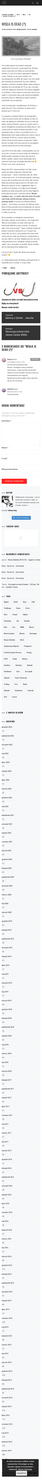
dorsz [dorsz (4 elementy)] (28, 608)
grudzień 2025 (7, 727)
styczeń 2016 (7, 1256)
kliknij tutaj (12, 510)
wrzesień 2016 (7, 1186)
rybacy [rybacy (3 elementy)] (24, 659)
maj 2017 (5, 1124)
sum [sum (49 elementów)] (18, 672)
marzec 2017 (6, 1133)
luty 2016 (5, 1248)
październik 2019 (8, 939)
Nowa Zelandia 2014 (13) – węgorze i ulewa (24, 560)
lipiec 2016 (5, 1204)
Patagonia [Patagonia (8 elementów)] (27, 646)
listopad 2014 (7, 1380)
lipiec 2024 (5, 762)
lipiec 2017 (5, 1106)
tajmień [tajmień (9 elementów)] (7, 678)
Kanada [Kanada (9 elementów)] (27, 621)
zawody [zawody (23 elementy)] (30, 691)
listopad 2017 (7, 1080)
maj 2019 (5, 974)
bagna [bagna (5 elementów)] (6, 602)
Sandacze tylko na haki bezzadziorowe (20, 299)
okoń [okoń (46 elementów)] (22, 640)
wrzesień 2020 (7, 886)
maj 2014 (5, 1433)
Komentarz (7, 421)
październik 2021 (8, 815)
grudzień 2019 (7, 921)
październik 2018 (8, 1027)
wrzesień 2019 (7, 948)
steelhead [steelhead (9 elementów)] (7, 672)
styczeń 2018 (7, 1071)
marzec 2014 (6, 1451)
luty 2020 (5, 904)
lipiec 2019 (5, 965)
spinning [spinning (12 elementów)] (18, 665)
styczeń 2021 (7, 851)
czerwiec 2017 (7, 1115)
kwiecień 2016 (7, 1230)
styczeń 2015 (7, 1362)
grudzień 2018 (7, 1009)
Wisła (13, 268)
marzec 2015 (6, 1345)
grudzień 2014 (7, 1371)
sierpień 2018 (6, 1036)
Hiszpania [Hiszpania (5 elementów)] (7, 621)
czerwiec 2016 (7, 1212)
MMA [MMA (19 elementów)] (22, 627)
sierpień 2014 (6, 1406)
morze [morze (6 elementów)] (31, 627)
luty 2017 (5, 1142)
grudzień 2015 (7, 1265)
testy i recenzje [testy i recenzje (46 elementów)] (21, 678)
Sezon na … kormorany (15, 566)
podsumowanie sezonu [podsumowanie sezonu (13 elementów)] (12, 653)
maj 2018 (5, 1045)
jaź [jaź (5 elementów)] (17, 621)
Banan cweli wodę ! (10, 307)
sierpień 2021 (6, 833)
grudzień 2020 (7, 859)
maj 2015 (5, 1327)
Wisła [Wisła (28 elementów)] (25, 684)
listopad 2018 (7, 1018)
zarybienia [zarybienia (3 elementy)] (18, 691)
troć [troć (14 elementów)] (16, 684)
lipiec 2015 (5, 1309)
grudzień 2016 (7, 1159)
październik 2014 (8, 1389)
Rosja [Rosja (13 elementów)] (15, 659)
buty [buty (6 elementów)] (24, 602)
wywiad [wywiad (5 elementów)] (7, 691)
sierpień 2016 (6, 1195)
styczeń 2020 (7, 912)
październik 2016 (8, 1177)
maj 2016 (5, 1221)
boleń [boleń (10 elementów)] (16, 602)
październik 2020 (8, 877)
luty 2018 (5, 1062)
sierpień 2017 (6, 1098)
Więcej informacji (25, 1469)
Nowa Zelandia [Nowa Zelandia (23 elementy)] (9, 640)
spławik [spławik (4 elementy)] (29, 665)
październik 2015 (8, 1283)
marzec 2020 (6, 895)
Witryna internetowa (10, 469)
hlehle (34, 29)
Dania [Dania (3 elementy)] (18, 608)
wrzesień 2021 (7, 824)
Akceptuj (21, 1473)
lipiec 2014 (5, 1415)
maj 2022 (5, 806)
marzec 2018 (6, 1054)
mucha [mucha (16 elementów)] (21, 634)
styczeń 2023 (7, 789)
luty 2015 (5, 1354)
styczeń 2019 (7, 1001)
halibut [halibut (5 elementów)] (25, 615)
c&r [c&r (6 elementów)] (33, 602)
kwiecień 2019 (7, 983)
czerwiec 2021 (7, 842)
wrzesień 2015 (7, 1292)
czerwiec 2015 (7, 1318)
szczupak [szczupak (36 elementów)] (28, 672)
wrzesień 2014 (7, 1398)
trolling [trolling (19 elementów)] (6, 684)
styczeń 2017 (7, 1151)
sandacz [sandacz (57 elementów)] (7, 665)
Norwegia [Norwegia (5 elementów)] (33, 634)
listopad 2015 (7, 1274)
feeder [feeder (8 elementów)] (14, 615)
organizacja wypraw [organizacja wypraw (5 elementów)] (11, 646)
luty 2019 (5, 992)
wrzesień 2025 (7, 745)
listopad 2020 (7, 868)
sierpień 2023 (6, 771)
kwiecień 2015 (7, 1336)
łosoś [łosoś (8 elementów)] (14, 697)
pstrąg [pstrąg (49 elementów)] (29, 653)
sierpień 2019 (6, 956)
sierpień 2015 (6, 1301)
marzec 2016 (6, 1239)
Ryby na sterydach (10, 303)
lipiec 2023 (5, 780)
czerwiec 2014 (7, 1424)
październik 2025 (8, 736)
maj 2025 (5, 754)
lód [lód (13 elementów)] (13, 627)
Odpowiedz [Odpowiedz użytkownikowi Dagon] (35, 359)
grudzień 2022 (7, 798)
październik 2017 (8, 1089)
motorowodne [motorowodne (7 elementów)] (9, 634)
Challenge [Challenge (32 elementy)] (7, 608)
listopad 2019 (7, 930)
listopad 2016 (7, 1168)
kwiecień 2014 (7, 1442)
